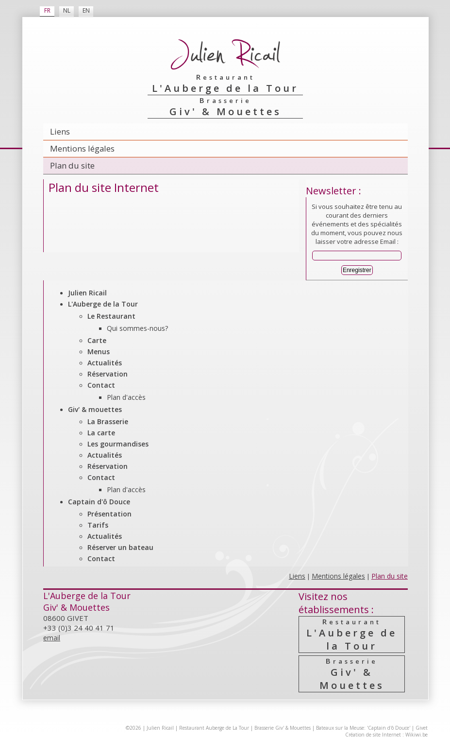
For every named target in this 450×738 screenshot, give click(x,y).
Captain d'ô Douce (99, 501)
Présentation (109, 513)
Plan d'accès (126, 397)
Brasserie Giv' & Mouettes (282, 727)
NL (66, 10)
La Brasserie (107, 421)
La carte (101, 432)
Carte (96, 340)
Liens (60, 131)
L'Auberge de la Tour (103, 304)
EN (86, 10)
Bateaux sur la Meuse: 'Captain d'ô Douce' (363, 727)
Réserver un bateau (120, 547)
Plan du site (72, 165)
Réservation (107, 373)
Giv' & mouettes (95, 409)
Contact (101, 385)
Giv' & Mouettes (352, 674)
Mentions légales (82, 148)
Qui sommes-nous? (137, 328)
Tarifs (97, 525)
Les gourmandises (118, 443)
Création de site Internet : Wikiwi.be (386, 734)
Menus (98, 351)
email (51, 637)
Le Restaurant (111, 316)
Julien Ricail (87, 292)
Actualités (104, 362)
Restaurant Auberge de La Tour (214, 727)
